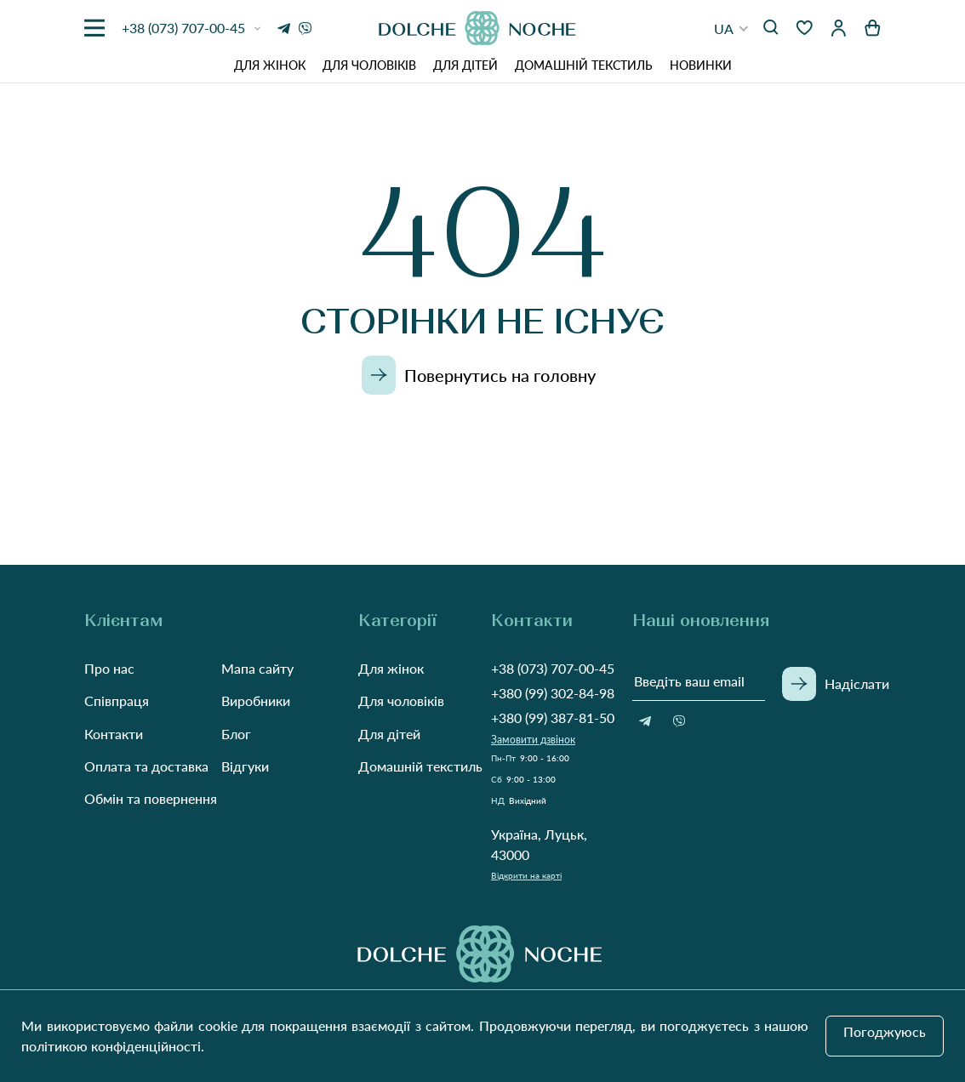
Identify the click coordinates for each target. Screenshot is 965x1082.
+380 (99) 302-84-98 (552, 693)
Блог (236, 734)
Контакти (113, 734)
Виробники (255, 700)
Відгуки (245, 766)
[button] (731, 28)
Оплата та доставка (146, 766)
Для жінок (269, 65)
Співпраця (116, 700)
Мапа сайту (257, 668)
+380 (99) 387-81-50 (552, 717)
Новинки (701, 65)
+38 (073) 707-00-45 (552, 668)
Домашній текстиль (584, 65)
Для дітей (465, 65)
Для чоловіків (369, 65)
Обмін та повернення (150, 798)
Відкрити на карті (526, 875)
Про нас (109, 668)
